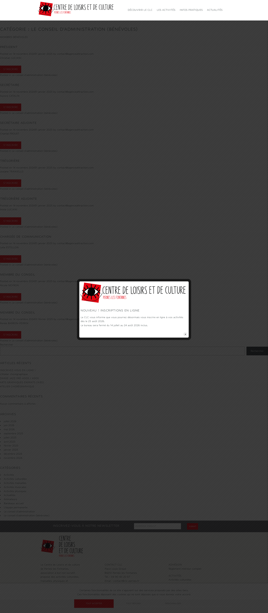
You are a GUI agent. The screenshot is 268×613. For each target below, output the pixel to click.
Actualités (215, 9)
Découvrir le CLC (140, 9)
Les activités (166, 9)
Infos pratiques (191, 9)
